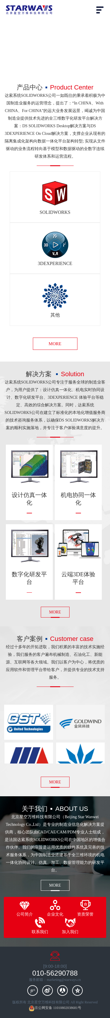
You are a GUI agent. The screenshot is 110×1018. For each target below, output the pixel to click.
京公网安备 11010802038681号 (55, 1008)
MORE (55, 343)
